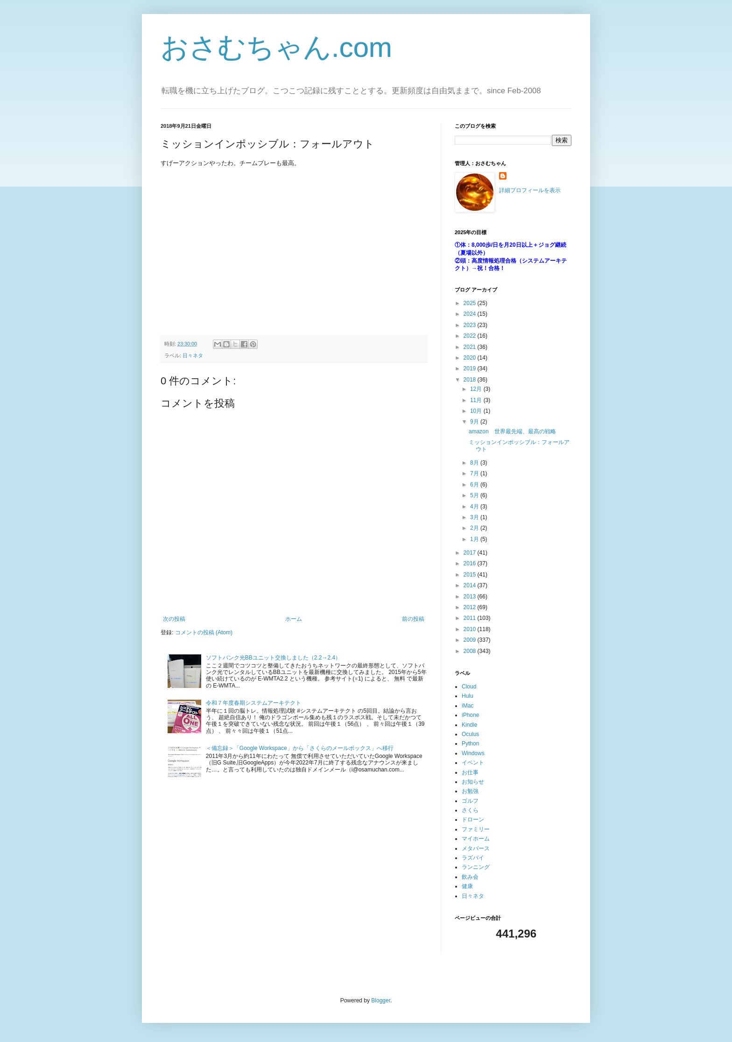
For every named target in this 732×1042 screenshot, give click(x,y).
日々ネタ (193, 355)
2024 (471, 314)
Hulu (467, 696)
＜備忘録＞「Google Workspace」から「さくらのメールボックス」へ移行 (300, 748)
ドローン (473, 819)
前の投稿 (413, 619)
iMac (467, 705)
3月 (475, 517)
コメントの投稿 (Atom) (203, 632)
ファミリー (476, 829)
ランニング (476, 867)
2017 (471, 552)
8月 (475, 462)
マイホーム (476, 838)
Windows (473, 753)
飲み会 (470, 877)
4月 (475, 506)
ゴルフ (470, 801)
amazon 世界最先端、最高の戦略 (512, 431)
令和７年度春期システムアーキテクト (253, 703)
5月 (475, 495)
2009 (471, 640)
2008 (471, 651)
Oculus (470, 734)
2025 (471, 303)
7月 (475, 473)
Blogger (380, 1000)
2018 (471, 379)
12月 (477, 389)
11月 (477, 400)
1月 (475, 539)
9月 (475, 421)
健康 (467, 886)
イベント (473, 762)
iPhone (470, 715)
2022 (471, 336)
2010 (471, 629)
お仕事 (470, 772)
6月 (475, 484)
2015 (471, 574)
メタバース (476, 848)
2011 (471, 618)
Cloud (469, 686)
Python (470, 743)
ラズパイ (473, 857)
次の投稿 (174, 619)
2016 (471, 563)
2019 (471, 368)
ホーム (293, 619)
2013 (471, 596)
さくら (470, 810)
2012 (471, 607)
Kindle (469, 725)
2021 (471, 347)
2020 (471, 357)
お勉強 (470, 791)
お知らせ (473, 781)
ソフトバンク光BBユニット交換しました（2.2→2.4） (273, 657)
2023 (471, 325)
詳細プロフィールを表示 (530, 190)
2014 (471, 585)
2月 (475, 528)
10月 (477, 411)
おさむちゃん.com (276, 47)
